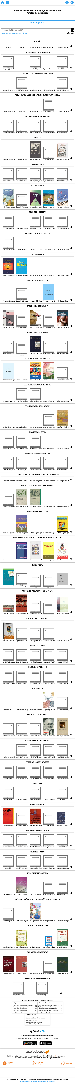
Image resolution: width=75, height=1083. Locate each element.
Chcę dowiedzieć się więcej (28, 1081)
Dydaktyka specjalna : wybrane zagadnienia (48, 1010)
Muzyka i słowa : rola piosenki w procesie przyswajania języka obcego (42, 1023)
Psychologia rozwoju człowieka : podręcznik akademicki (51, 1006)
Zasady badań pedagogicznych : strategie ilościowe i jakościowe (27, 1005)
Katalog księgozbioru (37, 23)
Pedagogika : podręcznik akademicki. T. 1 (22, 1012)
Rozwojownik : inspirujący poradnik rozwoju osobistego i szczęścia (53, 1012)
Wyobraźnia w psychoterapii (32, 1017)
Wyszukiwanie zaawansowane (11, 33)
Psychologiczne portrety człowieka (21, 1006)
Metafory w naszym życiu (31, 1020)
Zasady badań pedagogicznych (20, 1008)
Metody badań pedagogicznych (20, 1010)
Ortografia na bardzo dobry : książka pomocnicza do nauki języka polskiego (55, 1008)
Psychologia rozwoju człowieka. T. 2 (34, 1022)
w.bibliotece (51, 1056)
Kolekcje (24, 33)
